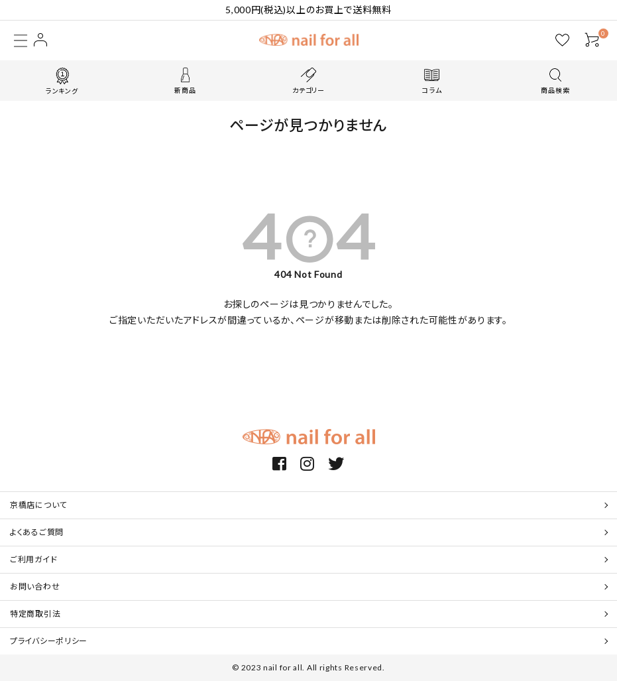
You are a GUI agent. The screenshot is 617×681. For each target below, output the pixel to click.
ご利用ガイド (33, 559)
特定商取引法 (35, 614)
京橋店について (38, 505)
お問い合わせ (35, 586)
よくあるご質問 (37, 532)
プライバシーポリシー (48, 641)
